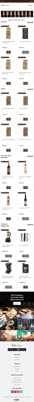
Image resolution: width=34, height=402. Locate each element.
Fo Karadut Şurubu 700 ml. (24, 207)
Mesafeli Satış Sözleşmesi (17, 382)
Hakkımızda (17, 357)
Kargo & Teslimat (17, 377)
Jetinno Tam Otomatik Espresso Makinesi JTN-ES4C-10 (25, 277)
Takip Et (17, 303)
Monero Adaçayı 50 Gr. (23, 108)
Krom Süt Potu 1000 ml (24, 245)
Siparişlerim (17, 368)
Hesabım (31, 1)
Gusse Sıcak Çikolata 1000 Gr (25, 41)
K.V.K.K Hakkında (17, 384)
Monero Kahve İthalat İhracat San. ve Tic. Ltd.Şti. (20, 397)
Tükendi (25, 52)
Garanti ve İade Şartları (17, 380)
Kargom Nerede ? (17, 366)
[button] (3, 14)
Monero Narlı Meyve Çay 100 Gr (25, 139)
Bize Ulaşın (17, 359)
